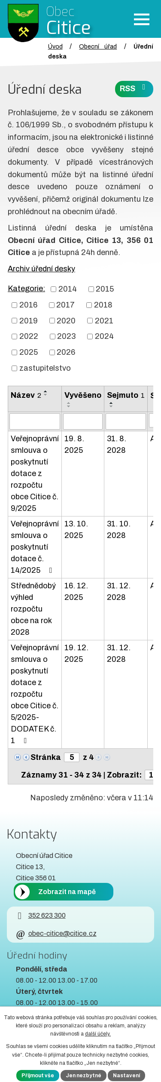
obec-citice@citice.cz (56, 933)
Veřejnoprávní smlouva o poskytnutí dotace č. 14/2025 (35, 547)
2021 (104, 320)
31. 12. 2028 (119, 591)
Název (26, 395)
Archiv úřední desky (41, 268)
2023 (66, 336)
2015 (105, 289)
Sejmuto (126, 395)
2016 (28, 305)
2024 (104, 336)
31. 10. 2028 (119, 529)
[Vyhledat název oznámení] (34, 421)
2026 (66, 352)
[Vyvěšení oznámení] (83, 421)
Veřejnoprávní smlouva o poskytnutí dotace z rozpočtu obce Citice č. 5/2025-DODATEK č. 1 (35, 694)
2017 (65, 305)
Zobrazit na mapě (67, 891)
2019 (28, 320)
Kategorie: (26, 288)
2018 (103, 305)
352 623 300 (40, 915)
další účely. (98, 1034)
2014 (67, 289)
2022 (28, 336)
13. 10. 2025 (76, 529)
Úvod (55, 46)
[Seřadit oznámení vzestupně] (46, 391)
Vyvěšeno (82, 395)
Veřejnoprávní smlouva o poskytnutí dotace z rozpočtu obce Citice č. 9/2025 (35, 473)
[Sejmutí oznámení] (126, 421)
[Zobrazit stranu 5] (71, 757)
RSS (134, 88)
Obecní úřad (98, 46)
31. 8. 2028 (116, 444)
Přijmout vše (37, 1076)
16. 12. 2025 (76, 591)
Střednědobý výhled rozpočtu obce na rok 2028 (33, 608)
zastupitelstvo (45, 368)
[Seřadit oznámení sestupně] (46, 395)
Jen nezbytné (83, 1076)
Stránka (45, 757)
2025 (28, 352)
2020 (66, 320)
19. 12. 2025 (76, 653)
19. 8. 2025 (74, 444)
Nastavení (126, 1076)
